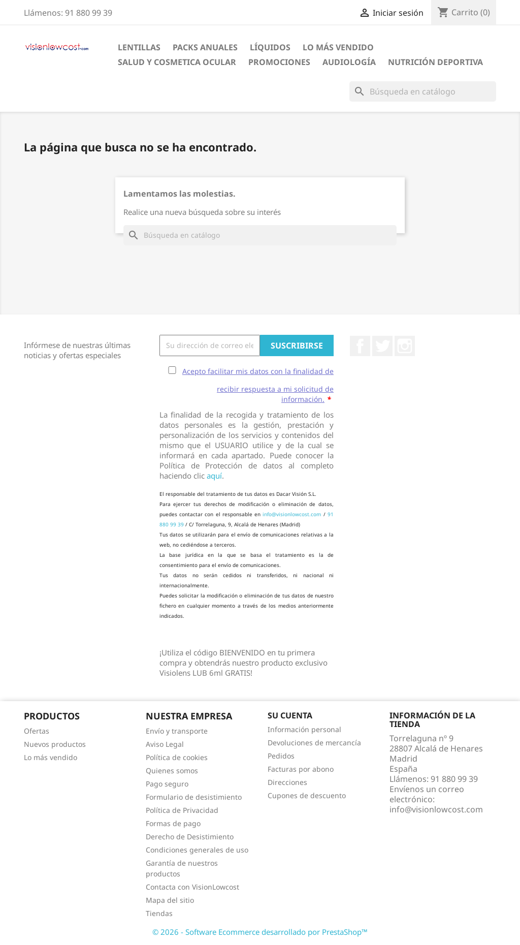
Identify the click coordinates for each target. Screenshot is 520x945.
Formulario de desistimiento (194, 797)
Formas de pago (173, 823)
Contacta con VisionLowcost (192, 887)
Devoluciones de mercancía (314, 742)
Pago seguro (167, 784)
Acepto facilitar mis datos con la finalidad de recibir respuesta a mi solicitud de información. (258, 385)
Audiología (349, 62)
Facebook (360, 346)
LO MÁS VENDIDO (338, 47)
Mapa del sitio (170, 900)
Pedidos (281, 756)
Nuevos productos (55, 744)
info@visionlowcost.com (292, 514)
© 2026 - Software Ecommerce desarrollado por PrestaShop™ (260, 932)
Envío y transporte (177, 731)
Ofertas (36, 731)
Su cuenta (290, 715)
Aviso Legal (165, 744)
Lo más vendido (50, 757)
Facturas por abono (301, 769)
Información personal (304, 729)
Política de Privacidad (182, 810)
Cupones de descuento (307, 795)
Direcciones (287, 782)
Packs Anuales (205, 47)
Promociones (279, 62)
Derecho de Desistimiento (190, 836)
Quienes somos (172, 770)
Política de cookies (177, 757)
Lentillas (139, 47)
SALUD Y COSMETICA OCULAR (177, 62)
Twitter (382, 346)
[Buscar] (422, 91)
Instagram (405, 346)
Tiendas (159, 913)
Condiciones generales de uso (197, 850)
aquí (214, 475)
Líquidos (270, 47)
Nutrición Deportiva (435, 62)
